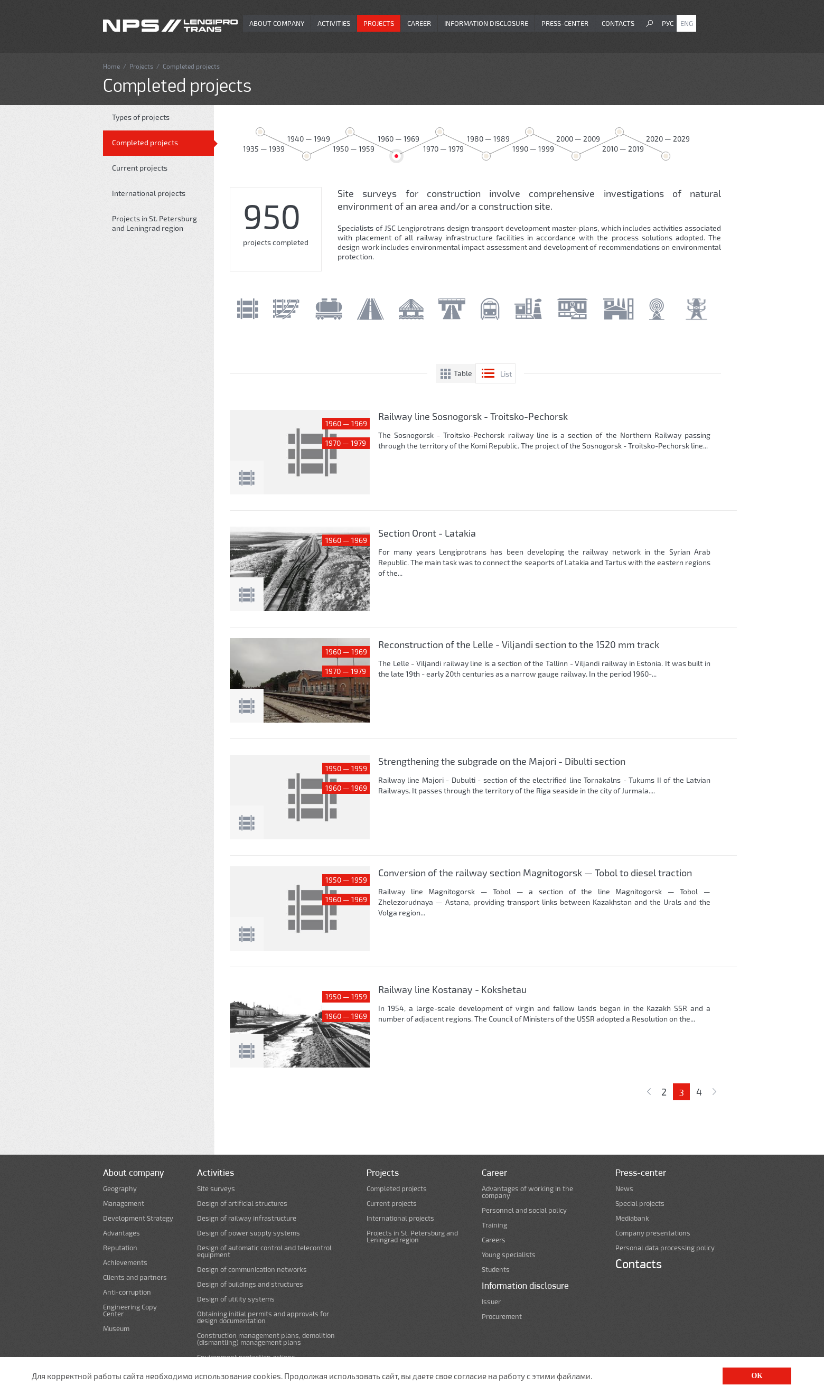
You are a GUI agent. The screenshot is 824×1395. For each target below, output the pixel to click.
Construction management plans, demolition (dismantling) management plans (266, 1339)
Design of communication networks (252, 1269)
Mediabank (632, 1218)
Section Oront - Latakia (427, 533)
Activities (333, 23)
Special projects (639, 1203)
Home (111, 66)
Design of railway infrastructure (246, 1218)
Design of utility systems (236, 1299)
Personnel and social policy (524, 1210)
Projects (378, 23)
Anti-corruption (127, 1292)
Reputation (120, 1247)
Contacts (618, 23)
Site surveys (216, 1188)
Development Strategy (138, 1218)
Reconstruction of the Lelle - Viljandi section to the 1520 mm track (518, 644)
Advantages (121, 1233)
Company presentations (652, 1233)
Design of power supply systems (248, 1233)
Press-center (564, 23)
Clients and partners (135, 1277)
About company (276, 23)
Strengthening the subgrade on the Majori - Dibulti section (501, 761)
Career (419, 23)
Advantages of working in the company (527, 1192)
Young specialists (509, 1254)
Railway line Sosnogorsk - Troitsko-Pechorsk (473, 416)
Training (494, 1225)
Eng (686, 23)
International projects (148, 193)
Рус (667, 23)
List (506, 373)
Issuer (491, 1301)
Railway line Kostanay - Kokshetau (452, 989)
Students (496, 1269)
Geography (120, 1188)
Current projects (139, 167)
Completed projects (145, 142)
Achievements (125, 1262)
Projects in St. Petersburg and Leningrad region (154, 223)
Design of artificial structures (242, 1203)
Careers (493, 1240)
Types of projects (141, 117)
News (624, 1188)
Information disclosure (486, 23)
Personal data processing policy (665, 1247)
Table (463, 373)
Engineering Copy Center (130, 1310)
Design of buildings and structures (250, 1284)
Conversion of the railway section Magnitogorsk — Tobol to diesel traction (535, 872)
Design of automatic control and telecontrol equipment (264, 1251)
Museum (116, 1328)
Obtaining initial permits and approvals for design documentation (263, 1317)
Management (123, 1203)
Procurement (502, 1316)
